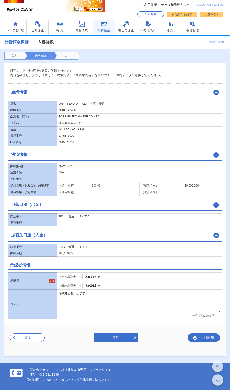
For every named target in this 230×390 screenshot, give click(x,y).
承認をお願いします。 (139, 302)
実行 (116, 337)
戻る (28, 337)
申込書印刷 (206, 337)
